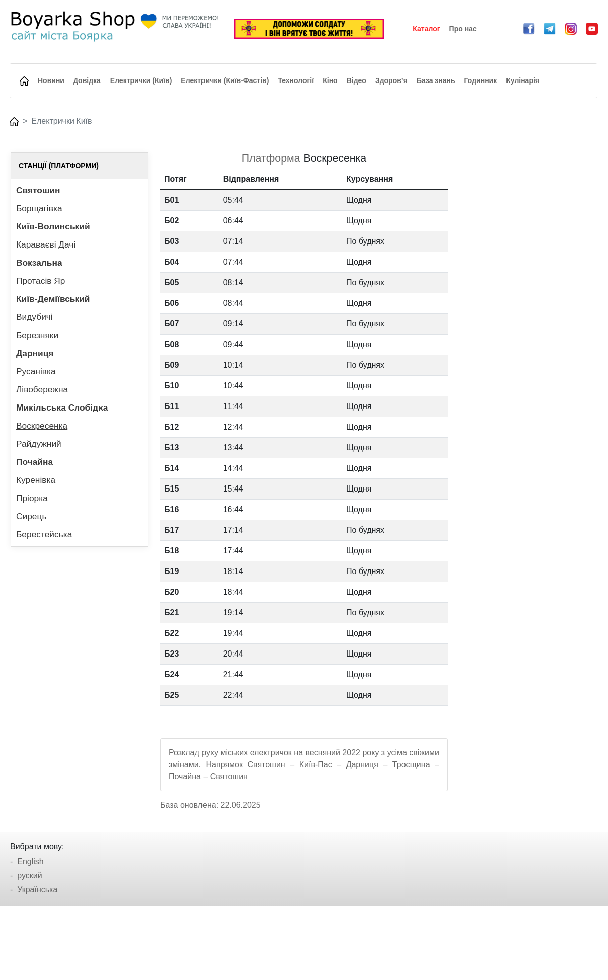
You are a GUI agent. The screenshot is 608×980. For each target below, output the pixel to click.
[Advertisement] (528, 303)
